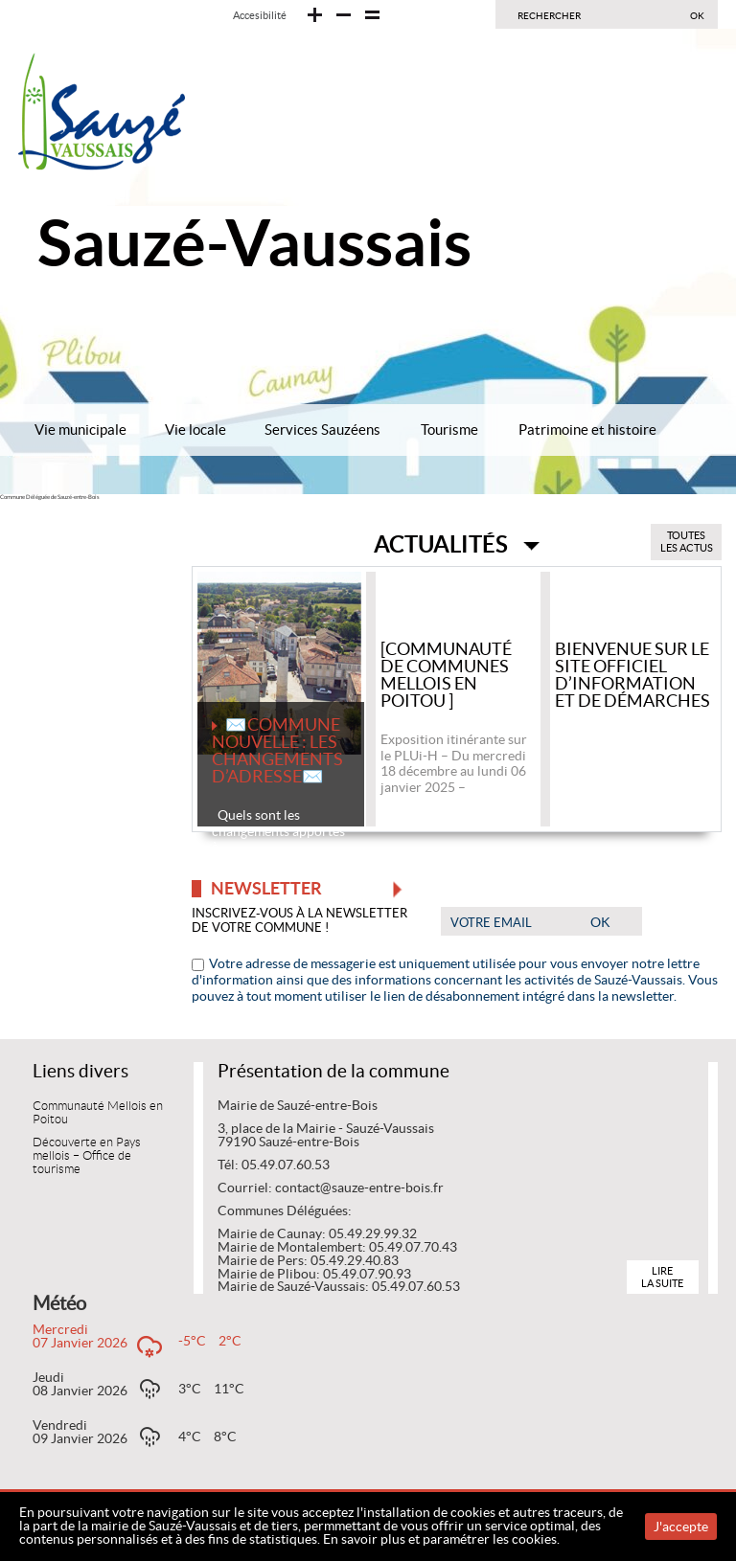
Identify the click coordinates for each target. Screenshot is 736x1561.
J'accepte (681, 1526)
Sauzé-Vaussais (254, 242)
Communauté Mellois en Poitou (98, 1112)
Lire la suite (662, 1277)
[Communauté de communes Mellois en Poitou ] (446, 676)
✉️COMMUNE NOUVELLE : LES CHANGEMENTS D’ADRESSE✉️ (277, 751)
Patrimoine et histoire (587, 429)
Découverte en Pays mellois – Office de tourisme (87, 1156)
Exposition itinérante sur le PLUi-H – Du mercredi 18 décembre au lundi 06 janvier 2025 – (453, 763)
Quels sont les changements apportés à (278, 830)
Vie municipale (80, 429)
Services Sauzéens (322, 429)
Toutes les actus (686, 542)
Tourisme (449, 429)
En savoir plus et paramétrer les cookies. (441, 1539)
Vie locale (195, 429)
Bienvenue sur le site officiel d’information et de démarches (632, 676)
